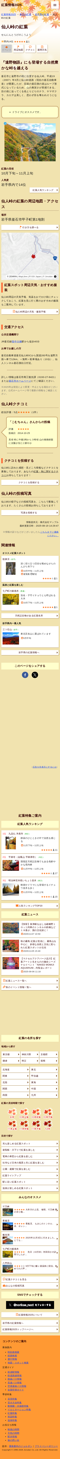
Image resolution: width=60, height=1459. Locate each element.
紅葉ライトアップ (12, 1175)
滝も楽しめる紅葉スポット (16, 1143)
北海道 (6, 1069)
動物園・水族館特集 (18, 1406)
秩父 (24, 1060)
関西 (5, 1088)
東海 (33, 1082)
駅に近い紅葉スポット (14, 1182)
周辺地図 (18, 48)
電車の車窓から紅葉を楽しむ (18, 1156)
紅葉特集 (12, 1413)
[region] (30, 256)
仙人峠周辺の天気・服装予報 (29, 311)
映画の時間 (13, 1429)
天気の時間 (13, 1433)
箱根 (43, 1060)
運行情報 (12, 1359)
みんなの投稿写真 (13, 1285)
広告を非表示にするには (45, 767)
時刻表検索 (13, 1352)
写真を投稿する (29, 512)
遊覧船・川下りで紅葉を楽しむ (19, 1150)
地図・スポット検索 (18, 1362)
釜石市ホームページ (20, 380)
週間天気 (42, 48)
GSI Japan (36, 276)
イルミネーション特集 (19, 1409)
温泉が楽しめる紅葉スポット (18, 1188)
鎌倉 (5, 1060)
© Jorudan (48, 276)
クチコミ (30, 48)
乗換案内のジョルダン (20, 1446)
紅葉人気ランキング (43, 190)
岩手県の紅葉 (42, 14)
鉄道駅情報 (13, 1372)
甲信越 (34, 1076)
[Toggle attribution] (55, 276)
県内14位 (7, 41)
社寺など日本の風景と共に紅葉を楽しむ (23, 1162)
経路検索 (12, 1355)
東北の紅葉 (25, 14)
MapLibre (23, 276)
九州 (33, 1095)
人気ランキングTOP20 (29, 905)
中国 (33, 1088)
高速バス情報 (15, 1382)
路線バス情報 (15, 1379)
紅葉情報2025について (29, 1314)
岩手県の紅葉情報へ (29, 652)
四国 (5, 1095)
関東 (5, 1076)
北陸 (5, 1082)
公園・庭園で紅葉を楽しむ (16, 1169)
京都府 (44, 1054)
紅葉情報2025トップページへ (18, 1329)
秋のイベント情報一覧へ (17, 987)
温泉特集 (12, 1420)
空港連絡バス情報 (17, 1386)
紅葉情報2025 (11, 5)
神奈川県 (26, 1054)
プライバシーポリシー (46, 1446)
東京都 (6, 1054)
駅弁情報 (12, 1436)
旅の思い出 (13, 1440)
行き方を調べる (29, 227)
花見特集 (12, 1399)
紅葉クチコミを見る (15, 1279)
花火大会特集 (15, 1402)
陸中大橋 (17, 341)
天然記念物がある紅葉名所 (29, 615)
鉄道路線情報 (15, 1375)
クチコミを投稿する (29, 482)
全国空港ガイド (16, 1389)
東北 (33, 1069)
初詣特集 (12, 1416)
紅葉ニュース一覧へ (15, 980)
